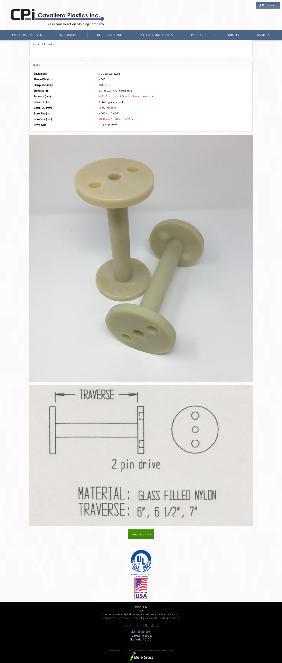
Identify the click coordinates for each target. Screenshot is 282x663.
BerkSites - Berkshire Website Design (160, 650)
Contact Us (268, 5)
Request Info (141, 534)
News (141, 610)
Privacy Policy (141, 606)
